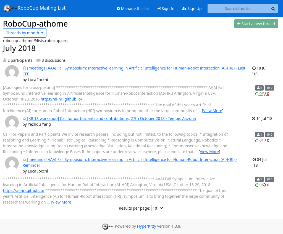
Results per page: (134, 208)
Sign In (166, 8)
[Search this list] (238, 8)
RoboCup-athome (35, 23)
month (23, 32)
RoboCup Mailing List (34, 8)
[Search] (273, 8)
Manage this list (133, 8)
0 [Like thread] (259, 93)
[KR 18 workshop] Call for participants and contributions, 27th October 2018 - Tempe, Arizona (109, 118)
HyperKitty (146, 226)
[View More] (212, 110)
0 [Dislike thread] (266, 93)
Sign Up (192, 8)
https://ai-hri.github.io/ (61, 99)
